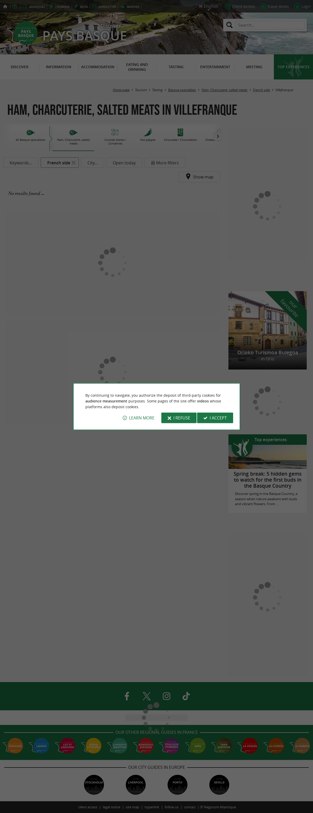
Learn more (142, 418)
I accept (218, 418)
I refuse (181, 418)
